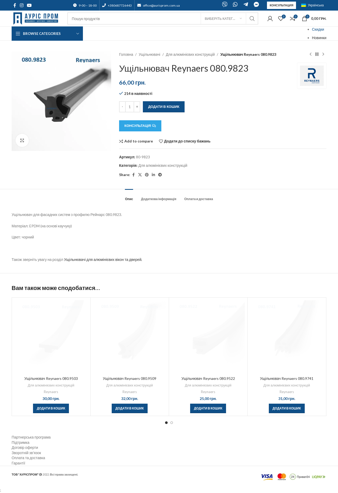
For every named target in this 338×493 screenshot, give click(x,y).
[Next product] (323, 54)
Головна (126, 54)
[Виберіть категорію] (223, 18)
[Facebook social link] (15, 5)
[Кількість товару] (130, 106)
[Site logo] (37, 18)
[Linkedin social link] (153, 174)
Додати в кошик (163, 106)
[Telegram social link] (160, 174)
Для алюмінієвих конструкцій (190, 54)
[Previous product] (310, 54)
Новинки (319, 37)
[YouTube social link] (29, 5)
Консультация (281, 5)
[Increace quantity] (137, 106)
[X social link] (140, 174)
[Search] (162, 18)
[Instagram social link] (21, 5)
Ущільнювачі (150, 54)
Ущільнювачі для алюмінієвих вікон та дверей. (103, 259)
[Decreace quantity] (122, 106)
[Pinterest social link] (146, 174)
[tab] (129, 196)
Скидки (318, 29)
